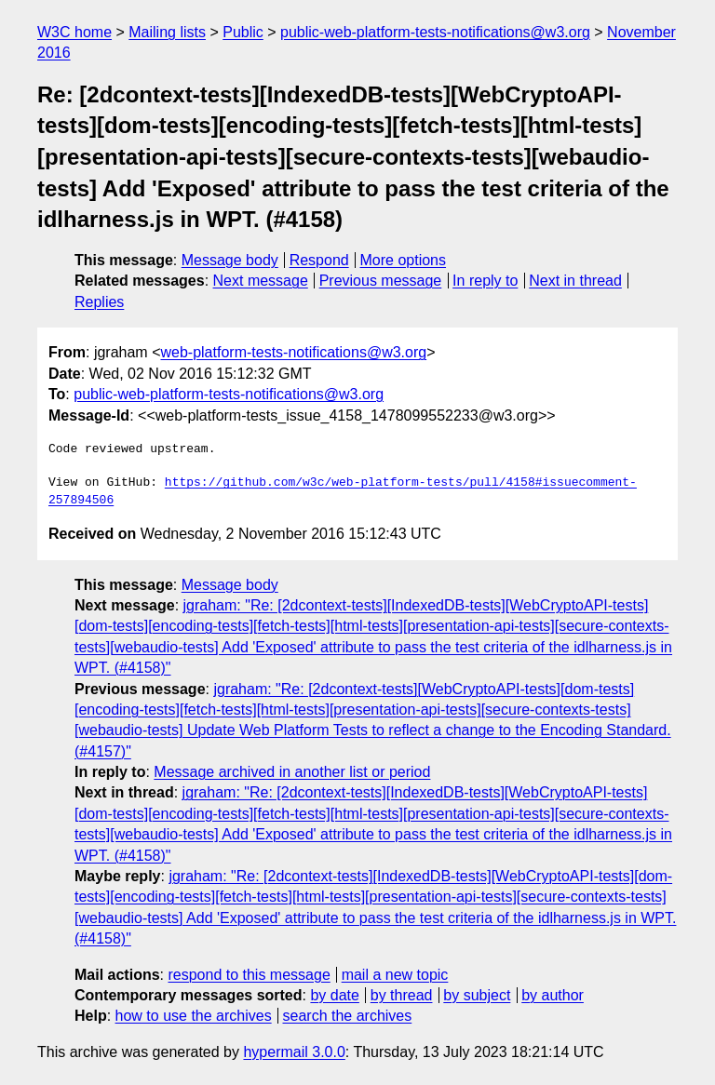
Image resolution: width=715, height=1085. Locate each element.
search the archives (347, 1016)
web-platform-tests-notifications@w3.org (293, 352)
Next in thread (575, 280)
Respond (319, 260)
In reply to (485, 280)
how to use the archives (193, 1016)
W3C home (74, 32)
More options (403, 260)
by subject (476, 995)
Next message (260, 280)
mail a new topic (395, 975)
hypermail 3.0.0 (293, 1052)
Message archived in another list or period (292, 772)
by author (552, 995)
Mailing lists (167, 32)
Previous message (380, 280)
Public (243, 32)
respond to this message (249, 975)
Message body (230, 260)
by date (334, 995)
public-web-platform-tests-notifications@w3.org (435, 32)
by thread (402, 995)
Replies (99, 302)
